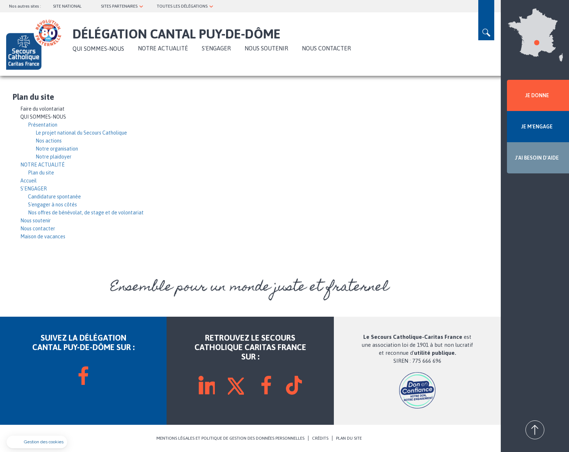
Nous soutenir (266, 48)
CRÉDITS (320, 438)
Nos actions (49, 141)
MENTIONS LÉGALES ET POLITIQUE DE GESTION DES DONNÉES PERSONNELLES (230, 438)
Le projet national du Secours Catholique (81, 133)
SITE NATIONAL (67, 6)
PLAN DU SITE (349, 438)
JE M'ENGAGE (537, 127)
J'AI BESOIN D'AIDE (537, 158)
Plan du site (41, 173)
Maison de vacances (42, 236)
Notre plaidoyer (53, 157)
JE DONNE (537, 95)
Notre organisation (57, 149)
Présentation (42, 125)
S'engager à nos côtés (52, 204)
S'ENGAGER (216, 48)
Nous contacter (326, 48)
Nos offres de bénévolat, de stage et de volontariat (86, 212)
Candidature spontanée (54, 197)
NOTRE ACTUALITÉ (163, 48)
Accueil (28, 181)
